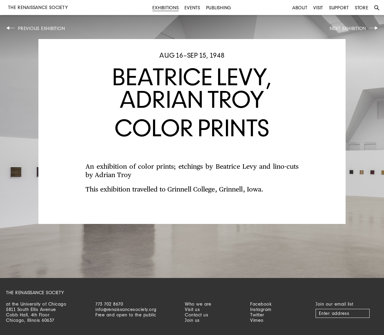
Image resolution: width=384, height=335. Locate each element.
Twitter (257, 315)
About (300, 8)
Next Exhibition (348, 28)
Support (339, 8)
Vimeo (257, 320)
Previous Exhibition (41, 28)
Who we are (198, 304)
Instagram (261, 309)
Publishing (219, 8)
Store (361, 8)
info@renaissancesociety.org (126, 309)
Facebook (261, 304)
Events (192, 8)
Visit (318, 8)
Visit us (192, 309)
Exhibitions (165, 8)
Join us (192, 320)
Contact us (196, 315)
